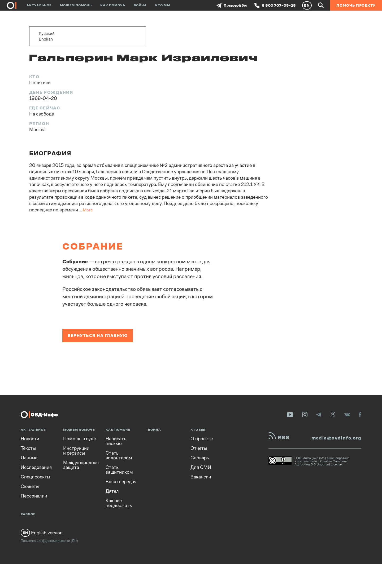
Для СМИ (200, 467)
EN (307, 5)
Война (140, 5)
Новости (30, 438)
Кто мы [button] (162, 5)
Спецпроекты (35, 476)
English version (42, 533)
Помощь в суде (79, 438)
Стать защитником (119, 469)
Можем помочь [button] (76, 5)
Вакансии (200, 476)
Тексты (28, 448)
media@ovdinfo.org (336, 438)
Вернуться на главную (98, 335)
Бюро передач (121, 481)
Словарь (199, 457)
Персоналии (34, 496)
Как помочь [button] (112, 5)
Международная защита (81, 465)
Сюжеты (30, 486)
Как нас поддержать (119, 503)
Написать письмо (116, 441)
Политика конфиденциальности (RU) (49, 541)
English (46, 39)
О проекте (201, 438)
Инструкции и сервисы (76, 450)
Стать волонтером (119, 455)
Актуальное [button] (39, 5)
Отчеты (198, 448)
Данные (29, 457)
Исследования (36, 467)
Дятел (112, 491)
